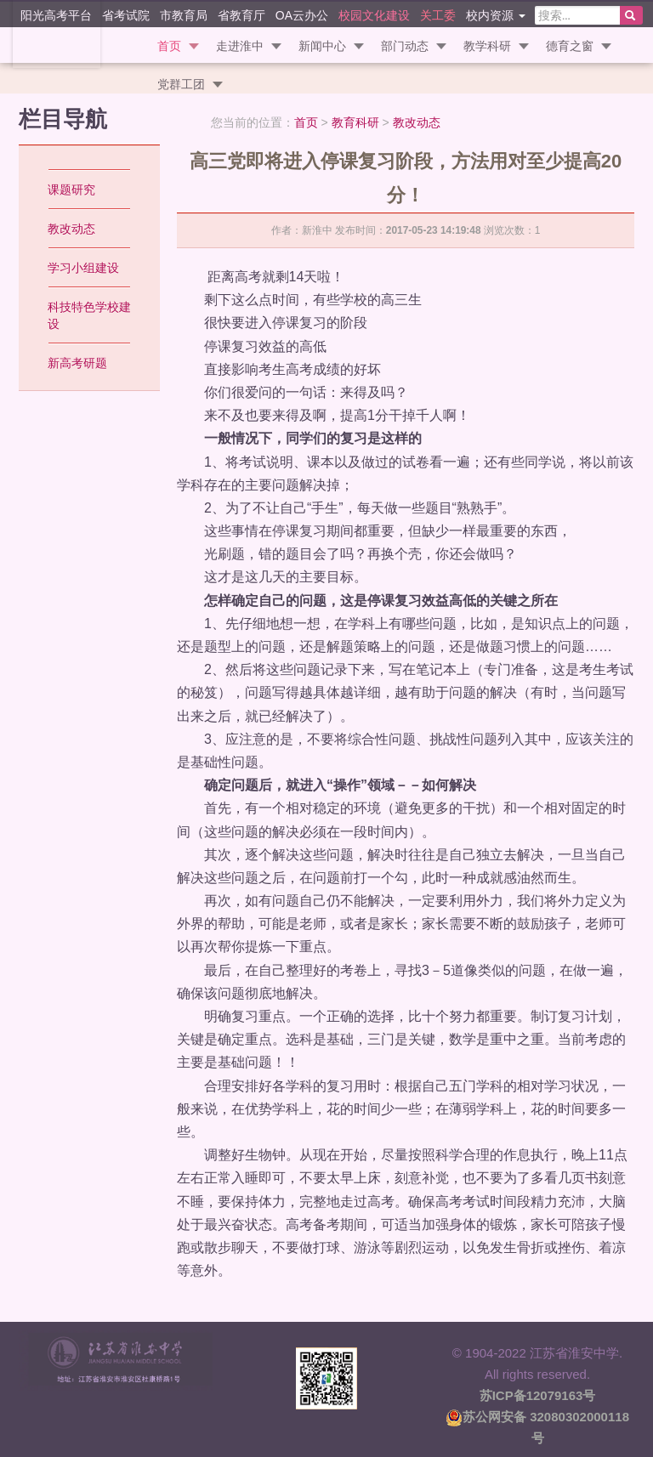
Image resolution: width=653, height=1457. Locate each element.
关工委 (438, 15)
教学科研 (487, 46)
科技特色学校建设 (89, 315)
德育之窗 (569, 46)
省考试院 (126, 15)
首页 (169, 46)
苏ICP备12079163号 (538, 1395)
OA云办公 (301, 15)
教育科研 (355, 122)
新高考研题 (77, 363)
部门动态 (405, 46)
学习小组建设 (83, 268)
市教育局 (183, 15)
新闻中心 (322, 46)
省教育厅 (241, 15)
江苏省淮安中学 (51, 33)
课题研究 (71, 189)
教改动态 (416, 122)
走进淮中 (240, 46)
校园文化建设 (374, 15)
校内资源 (495, 15)
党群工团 (181, 84)
